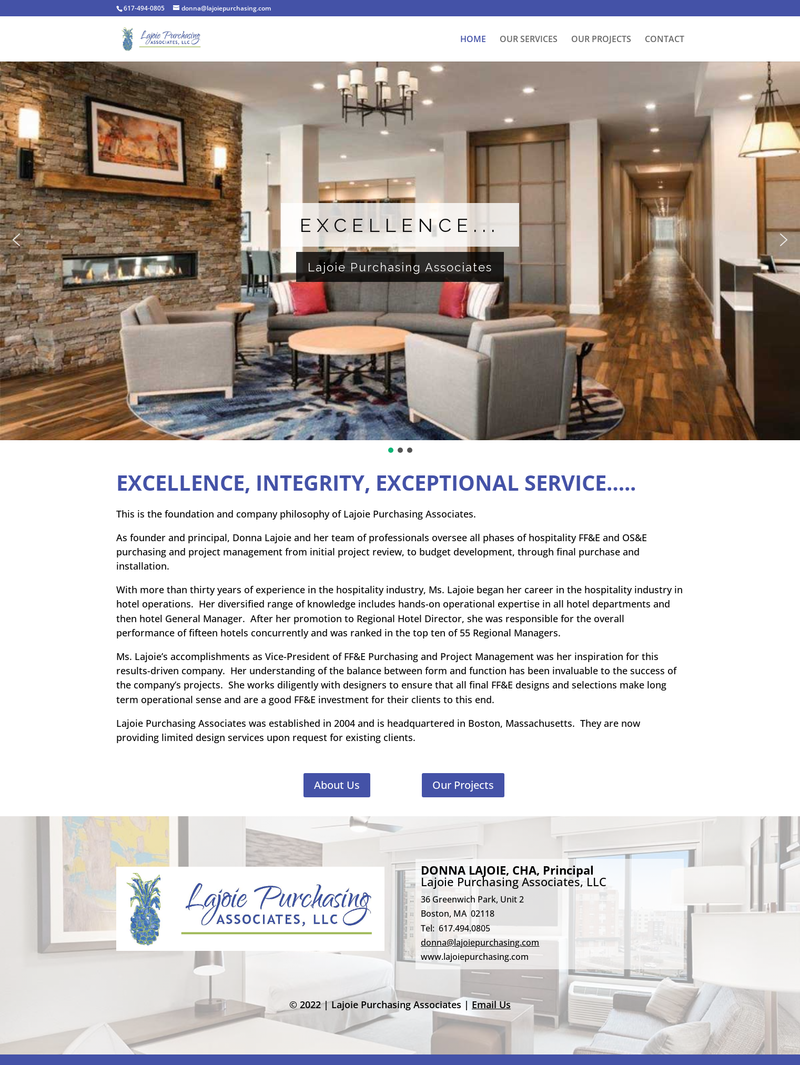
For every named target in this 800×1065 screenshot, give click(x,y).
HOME (473, 40)
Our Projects (463, 785)
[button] (16, 239)
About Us (337, 785)
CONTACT (664, 40)
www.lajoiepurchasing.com (475, 956)
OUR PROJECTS (601, 40)
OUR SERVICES (529, 40)
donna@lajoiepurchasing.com (480, 942)
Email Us (491, 1004)
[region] (400, 247)
